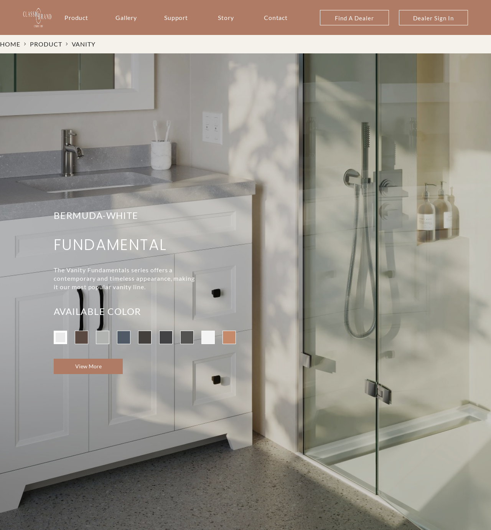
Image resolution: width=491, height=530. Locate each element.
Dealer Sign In (433, 18)
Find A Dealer (354, 18)
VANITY (84, 44)
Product (76, 17)
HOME (10, 44)
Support (176, 17)
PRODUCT (46, 44)
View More (88, 366)
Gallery (126, 17)
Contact (276, 17)
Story (226, 17)
